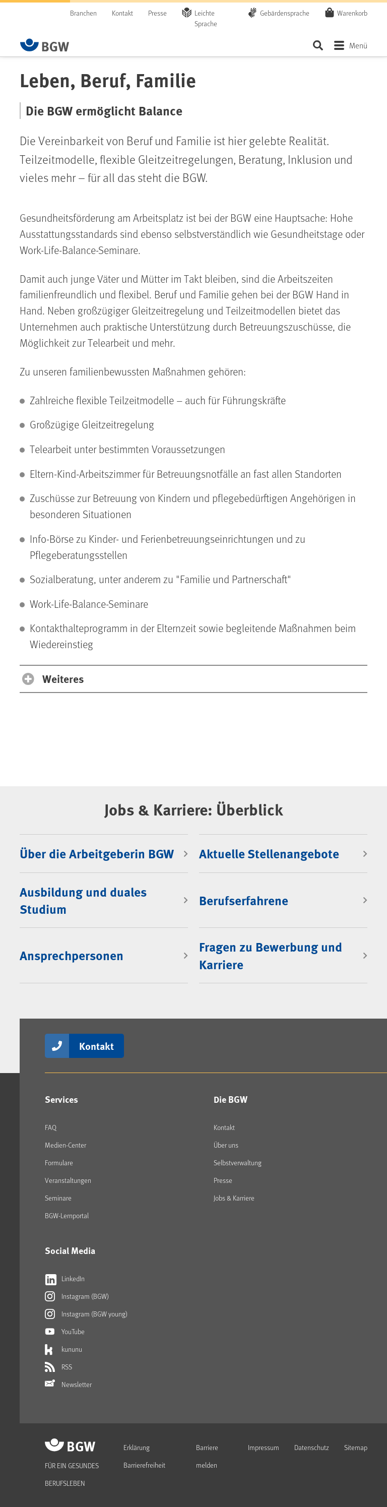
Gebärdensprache (284, 13)
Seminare (58, 1198)
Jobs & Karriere (234, 1198)
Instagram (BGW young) (86, 1314)
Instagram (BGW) (77, 1296)
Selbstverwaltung (238, 1162)
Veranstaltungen (68, 1180)
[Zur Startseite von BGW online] (45, 44)
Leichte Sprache (206, 18)
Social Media (70, 1250)
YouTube (65, 1332)
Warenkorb (352, 13)
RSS (58, 1367)
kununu (63, 1349)
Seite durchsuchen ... (317, 45)
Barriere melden (207, 1456)
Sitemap (355, 1447)
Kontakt (122, 13)
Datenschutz (311, 1447)
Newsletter (68, 1384)
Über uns (226, 1145)
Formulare (59, 1162)
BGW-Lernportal (67, 1215)
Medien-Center (65, 1145)
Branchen (83, 13)
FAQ (50, 1127)
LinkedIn (65, 1279)
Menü (358, 45)
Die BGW (230, 1099)
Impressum (263, 1447)
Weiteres (63, 678)
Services (61, 1099)
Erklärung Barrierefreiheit (144, 1456)
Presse (157, 13)
